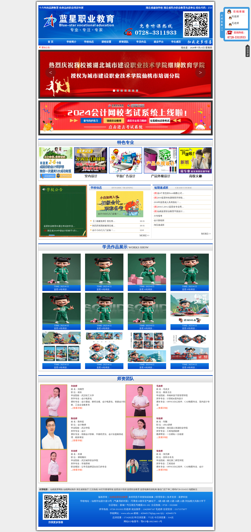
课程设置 (106, 42)
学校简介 (71, 42)
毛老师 (159, 386)
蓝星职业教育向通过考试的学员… (59, 228)
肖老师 (74, 451)
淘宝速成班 (159, 225)
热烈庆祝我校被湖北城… (103, 225)
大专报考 (158, 216)
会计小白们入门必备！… (109, 214)
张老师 (159, 451)
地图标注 (193, 489)
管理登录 (160, 497)
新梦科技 (183, 497)
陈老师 (74, 418)
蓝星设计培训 (120, 489)
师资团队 (124, 42)
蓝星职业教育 (133, 489)
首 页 (50, 42)
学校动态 (89, 42)
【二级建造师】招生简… (103, 221)
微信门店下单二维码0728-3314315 (172, 489)
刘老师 (74, 386)
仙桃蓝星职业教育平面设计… (171, 211)
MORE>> (144, 235)
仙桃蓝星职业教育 (119, 497)
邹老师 (159, 418)
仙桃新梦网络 (56, 489)
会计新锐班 (159, 220)
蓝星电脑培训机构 (148, 489)
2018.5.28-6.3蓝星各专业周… (170, 207)
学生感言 (176, 42)
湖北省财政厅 (82, 489)
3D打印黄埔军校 (105, 489)
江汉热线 (93, 489)
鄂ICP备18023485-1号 (151, 521)
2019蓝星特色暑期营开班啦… (171, 197)
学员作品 (141, 42)
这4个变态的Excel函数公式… (170, 193)
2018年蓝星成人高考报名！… (167, 202)
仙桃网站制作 (69, 489)
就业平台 (158, 42)
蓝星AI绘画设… (61, 287)
